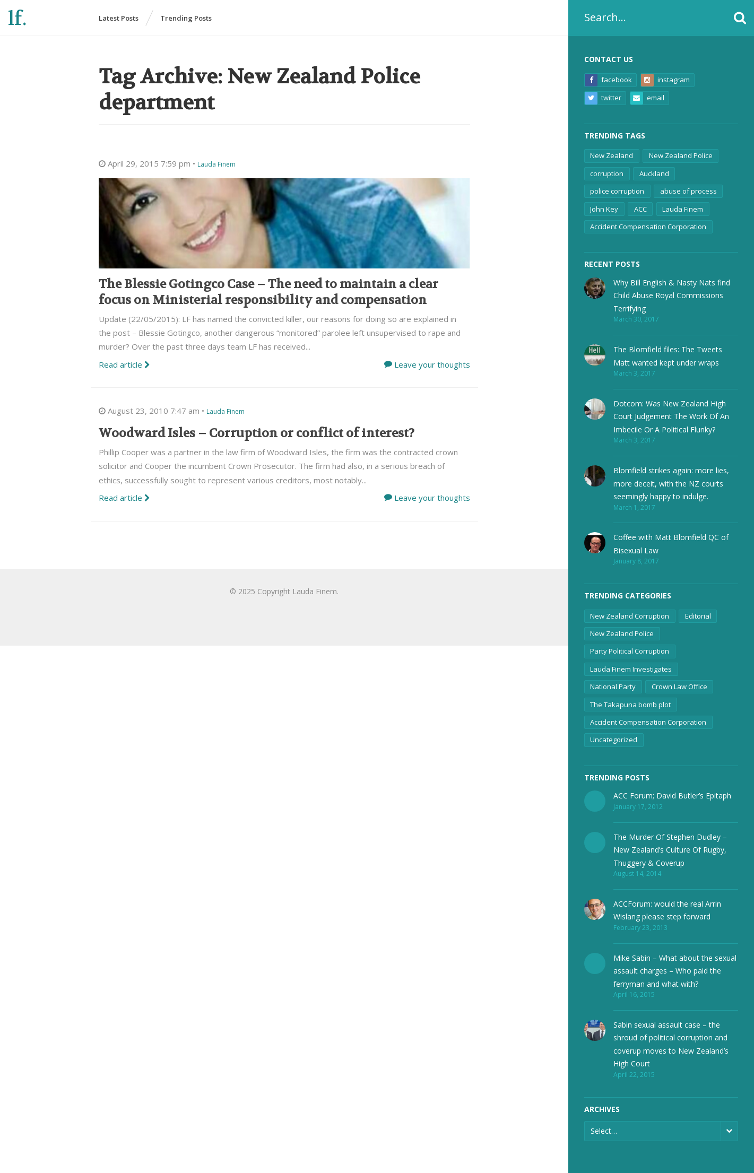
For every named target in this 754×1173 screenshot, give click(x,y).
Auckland (654, 173)
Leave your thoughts (432, 364)
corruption (606, 173)
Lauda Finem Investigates (631, 669)
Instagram (665, 80)
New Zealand (611, 155)
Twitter (603, 98)
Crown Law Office (679, 686)
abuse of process (688, 191)
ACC (640, 209)
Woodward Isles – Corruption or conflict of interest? (256, 433)
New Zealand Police (681, 155)
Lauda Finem (682, 209)
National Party (613, 686)
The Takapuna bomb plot (630, 704)
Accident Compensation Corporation (648, 226)
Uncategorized (613, 739)
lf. (17, 19)
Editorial (698, 616)
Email (647, 98)
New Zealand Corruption (629, 616)
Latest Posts (118, 18)
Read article (124, 364)
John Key (604, 209)
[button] (740, 18)
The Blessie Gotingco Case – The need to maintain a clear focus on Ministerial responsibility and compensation (268, 292)
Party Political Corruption (629, 651)
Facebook (608, 80)
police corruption (617, 191)
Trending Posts (186, 18)
